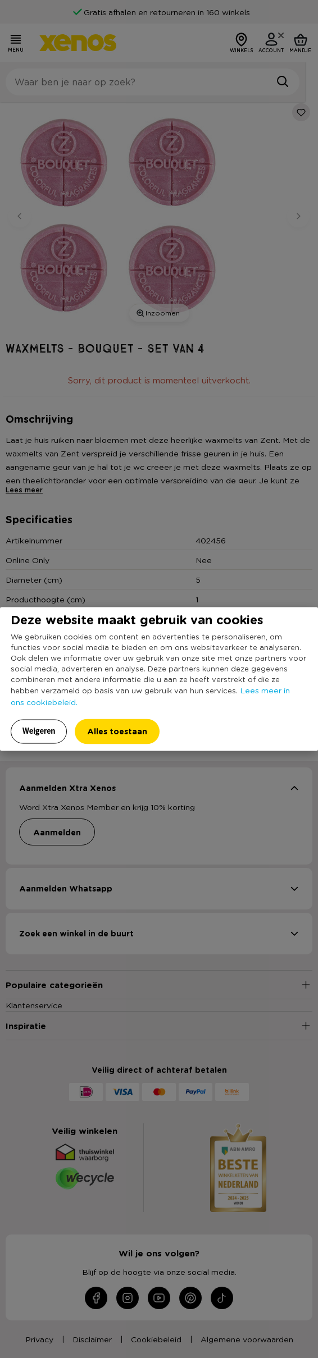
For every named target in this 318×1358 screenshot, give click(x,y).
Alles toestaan (117, 730)
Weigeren (39, 730)
